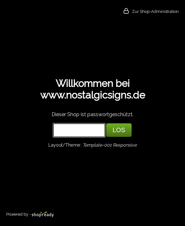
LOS (118, 129)
